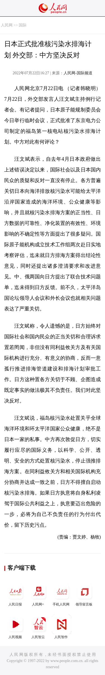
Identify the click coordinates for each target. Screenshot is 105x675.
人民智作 (61, 626)
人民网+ (38, 594)
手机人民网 (61, 594)
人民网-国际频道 (78, 73)
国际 (23, 25)
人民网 (7, 25)
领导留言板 (84, 594)
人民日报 (15, 594)
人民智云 (38, 626)
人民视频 (15, 626)
